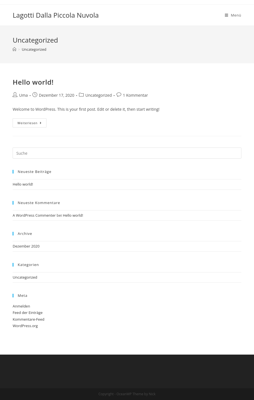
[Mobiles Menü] (233, 15)
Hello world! (33, 82)
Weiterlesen (29, 123)
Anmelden (21, 306)
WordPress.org (25, 325)
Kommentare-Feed (28, 319)
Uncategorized (98, 95)
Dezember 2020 (26, 246)
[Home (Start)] (14, 49)
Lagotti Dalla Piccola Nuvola (56, 15)
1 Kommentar (135, 95)
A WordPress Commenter (34, 215)
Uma (23, 95)
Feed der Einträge (28, 312)
